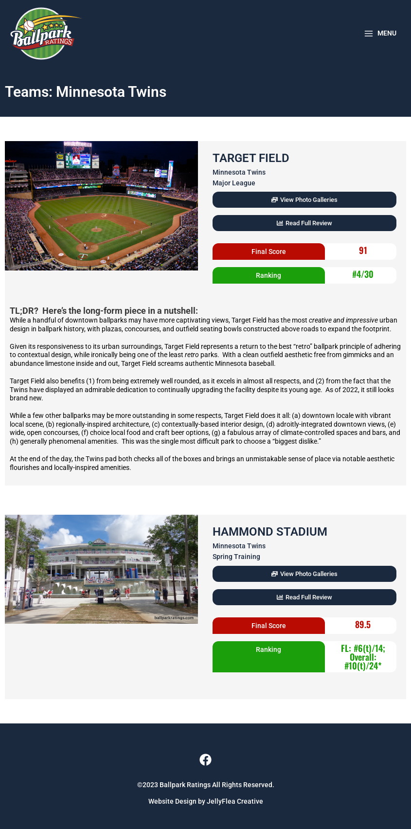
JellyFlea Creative (235, 801)
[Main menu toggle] (379, 33)
